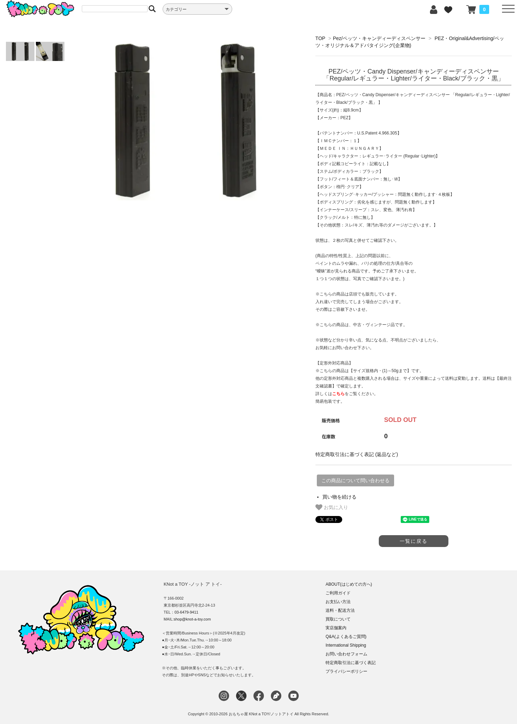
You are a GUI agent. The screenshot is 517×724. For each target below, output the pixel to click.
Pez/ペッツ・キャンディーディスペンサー (379, 38)
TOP (320, 38)
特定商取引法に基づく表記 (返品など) (356, 454)
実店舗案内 (336, 627)
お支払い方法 (338, 601)
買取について (338, 619)
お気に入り (331, 507)
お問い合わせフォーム (346, 654)
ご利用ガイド (338, 593)
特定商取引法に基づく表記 (351, 662)
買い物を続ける (339, 497)
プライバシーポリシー (346, 671)
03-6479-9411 (186, 612)
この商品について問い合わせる (355, 480)
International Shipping (346, 645)
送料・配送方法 (340, 610)
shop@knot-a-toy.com (192, 619)
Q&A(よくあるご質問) (346, 636)
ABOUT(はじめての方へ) (349, 584)
